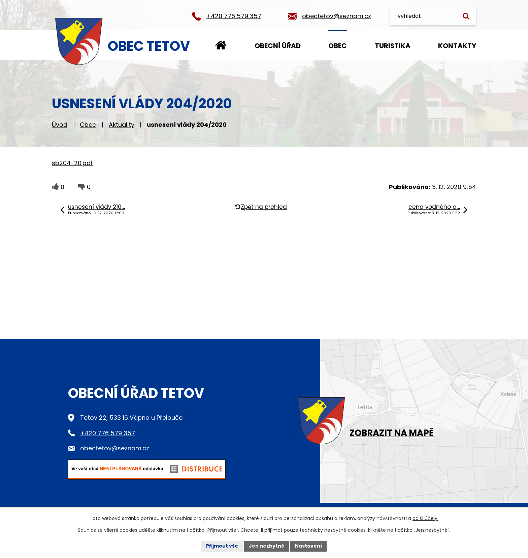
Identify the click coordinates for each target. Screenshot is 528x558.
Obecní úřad (278, 45)
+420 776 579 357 (233, 16)
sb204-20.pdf (72, 163)
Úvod (220, 45)
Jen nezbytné (266, 546)
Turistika (392, 45)
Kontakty (457, 45)
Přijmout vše (222, 546)
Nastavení (308, 546)
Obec (337, 45)
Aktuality (121, 124)
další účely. (425, 518)
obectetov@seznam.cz (336, 16)
